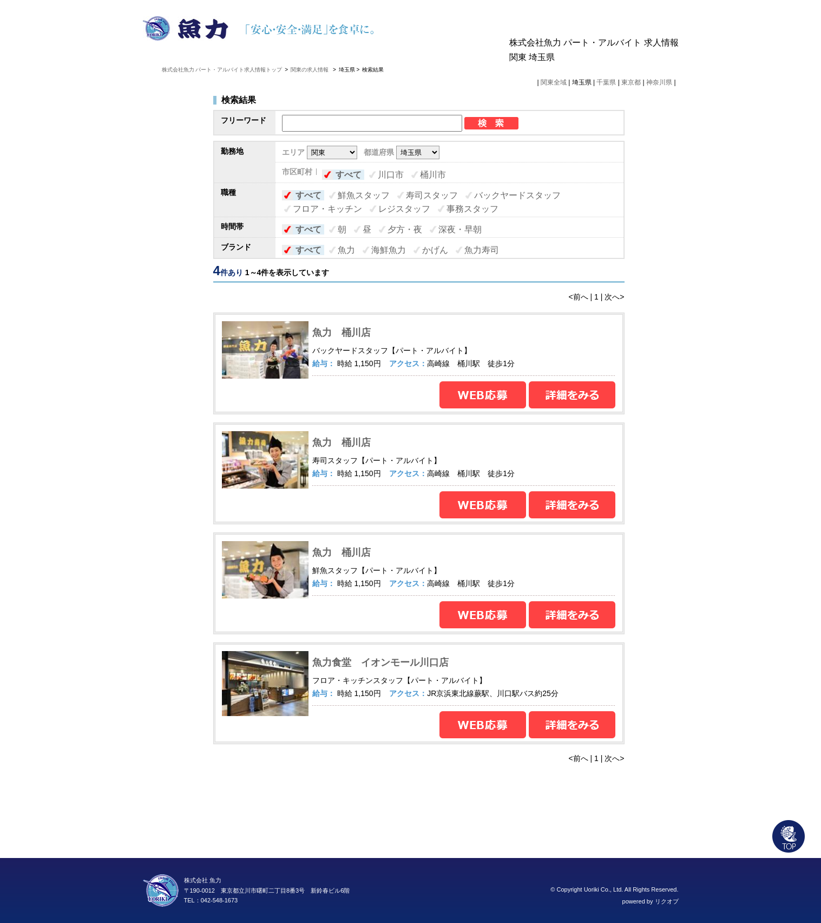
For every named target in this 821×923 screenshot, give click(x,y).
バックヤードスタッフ (517, 195)
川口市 (391, 174)
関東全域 (554, 82)
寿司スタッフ (432, 195)
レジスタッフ (404, 208)
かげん (435, 250)
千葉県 (606, 82)
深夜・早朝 (460, 229)
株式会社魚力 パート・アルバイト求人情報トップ (222, 70)
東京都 (631, 82)
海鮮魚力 (388, 250)
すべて (349, 174)
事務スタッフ (472, 208)
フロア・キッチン (327, 208)
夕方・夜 (404, 229)
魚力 (346, 250)
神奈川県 (659, 82)
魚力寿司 (481, 250)
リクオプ (667, 901)
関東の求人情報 (310, 70)
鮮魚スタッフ (364, 195)
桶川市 (433, 174)
